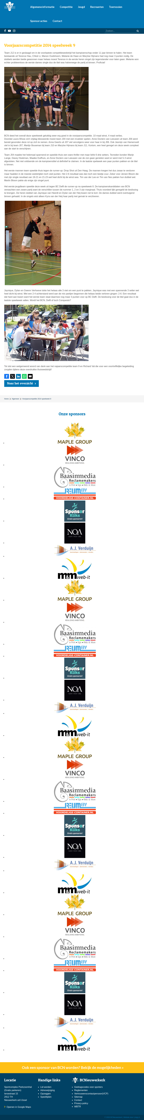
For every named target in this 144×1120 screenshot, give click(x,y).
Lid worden (45, 1087)
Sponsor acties (38, 21)
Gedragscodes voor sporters (88, 1087)
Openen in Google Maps (19, 1107)
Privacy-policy (81, 1103)
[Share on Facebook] (6, 376)
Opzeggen (45, 1093)
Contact (57, 21)
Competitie (66, 6)
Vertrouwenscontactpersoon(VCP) (91, 1093)
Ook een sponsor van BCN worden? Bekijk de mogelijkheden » (73, 1067)
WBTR (78, 1106)
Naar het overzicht (20, 383)
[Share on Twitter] (12, 376)
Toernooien (115, 6)
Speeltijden (45, 1097)
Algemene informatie (42, 6)
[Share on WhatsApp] (24, 376)
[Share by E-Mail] (30, 376)
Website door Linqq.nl (131, 1117)
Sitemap (78, 1097)
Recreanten (97, 6)
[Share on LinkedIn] (18, 376)
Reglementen (81, 1090)
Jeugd (81, 6)
